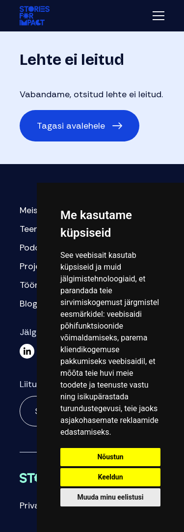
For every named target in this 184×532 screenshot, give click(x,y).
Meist (31, 210)
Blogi (29, 303)
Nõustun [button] (110, 457)
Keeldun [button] (110, 477)
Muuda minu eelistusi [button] (111, 497)
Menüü (158, 16)
